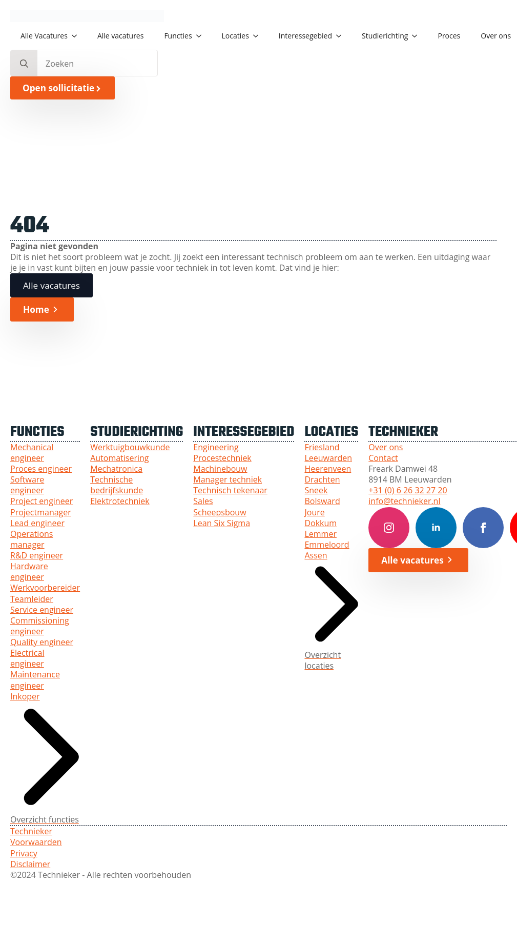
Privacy (23, 853)
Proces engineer (41, 469)
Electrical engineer (27, 658)
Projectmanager (40, 512)
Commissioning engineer (39, 626)
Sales (203, 501)
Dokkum (320, 523)
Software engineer (27, 485)
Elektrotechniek (120, 501)
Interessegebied (305, 36)
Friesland (321, 447)
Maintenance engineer (35, 680)
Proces (449, 36)
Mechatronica (116, 469)
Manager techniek (227, 479)
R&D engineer (36, 555)
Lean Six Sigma (221, 523)
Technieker (31, 831)
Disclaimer (30, 864)
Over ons (385, 447)
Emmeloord (326, 544)
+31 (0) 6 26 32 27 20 (407, 490)
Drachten (322, 479)
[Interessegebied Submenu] (341, 36)
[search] (24, 63)
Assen (315, 555)
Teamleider (31, 599)
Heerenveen (327, 469)
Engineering (215, 447)
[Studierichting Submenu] (417, 36)
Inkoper (25, 696)
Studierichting (385, 36)
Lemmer (320, 534)
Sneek (315, 490)
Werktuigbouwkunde (130, 447)
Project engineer (41, 501)
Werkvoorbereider (45, 588)
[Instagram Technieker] (388, 527)
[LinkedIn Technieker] (436, 527)
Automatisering (119, 458)
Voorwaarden (36, 842)
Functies (178, 36)
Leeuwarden (328, 458)
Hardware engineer (29, 572)
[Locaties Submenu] (258, 36)
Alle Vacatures (44, 36)
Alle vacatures (120, 36)
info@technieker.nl (404, 501)
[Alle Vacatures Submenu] (77, 36)
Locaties (235, 36)
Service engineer (41, 610)
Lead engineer (37, 523)
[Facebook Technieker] (483, 527)
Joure (314, 512)
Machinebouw (220, 469)
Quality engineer (41, 642)
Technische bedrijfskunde (116, 485)
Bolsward (322, 501)
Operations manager (31, 539)
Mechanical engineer (31, 453)
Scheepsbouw (219, 512)
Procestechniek (222, 458)
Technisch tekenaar (230, 490)
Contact (383, 458)
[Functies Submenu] (202, 36)
